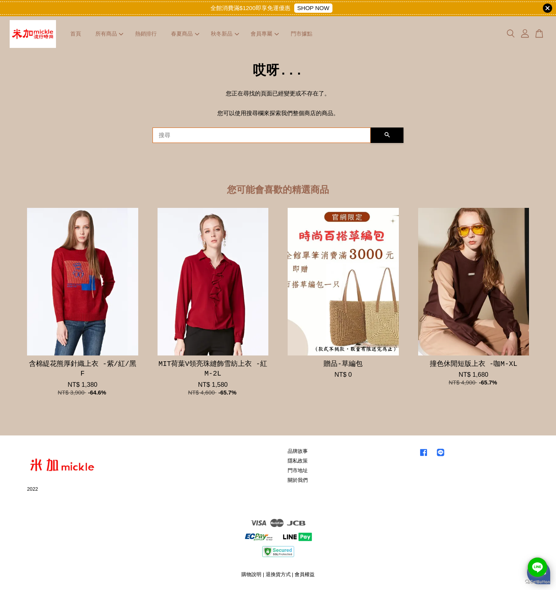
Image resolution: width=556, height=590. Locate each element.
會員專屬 (265, 34)
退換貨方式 (278, 574)
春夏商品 (185, 34)
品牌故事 (298, 451)
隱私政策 (298, 461)
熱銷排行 (146, 34)
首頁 (75, 34)
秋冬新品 (225, 34)
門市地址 (298, 470)
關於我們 (298, 480)
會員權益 (305, 574)
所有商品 (109, 34)
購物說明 (251, 574)
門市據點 (301, 34)
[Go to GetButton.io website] (537, 582)
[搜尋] (262, 135)
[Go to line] (537, 567)
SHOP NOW (313, 8)
